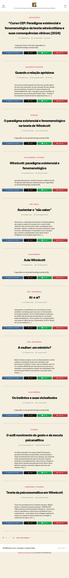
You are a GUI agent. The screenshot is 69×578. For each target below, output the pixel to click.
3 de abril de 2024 (38, 45)
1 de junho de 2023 (42, 366)
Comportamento (30, 506)
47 (15, 562)
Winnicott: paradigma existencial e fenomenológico (34, 178)
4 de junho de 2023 (42, 316)
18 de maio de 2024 (43, 186)
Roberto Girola (25, 45)
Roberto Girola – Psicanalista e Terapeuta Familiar (22, 572)
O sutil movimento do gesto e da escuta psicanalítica (34, 456)
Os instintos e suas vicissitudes (34, 414)
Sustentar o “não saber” (34, 222)
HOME (31, 217)
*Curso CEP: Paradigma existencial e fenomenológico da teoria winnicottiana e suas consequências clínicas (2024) (34, 32)
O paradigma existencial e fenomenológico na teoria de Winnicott (34, 133)
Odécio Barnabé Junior (28, 464)
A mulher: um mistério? (34, 361)
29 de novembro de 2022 (44, 464)
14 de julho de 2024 (43, 143)
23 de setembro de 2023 (42, 228)
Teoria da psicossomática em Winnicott (34, 514)
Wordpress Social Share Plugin (26, 577)
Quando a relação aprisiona (34, 79)
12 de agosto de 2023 (42, 278)
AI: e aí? (34, 310)
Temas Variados (37, 305)
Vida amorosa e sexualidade (34, 74)
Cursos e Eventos (34, 19)
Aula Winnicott (34, 273)
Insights (37, 217)
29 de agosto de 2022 (43, 522)
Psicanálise (34, 122)
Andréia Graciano (29, 143)
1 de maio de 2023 (42, 422)
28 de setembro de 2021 (38, 85)
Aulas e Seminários (30, 170)
